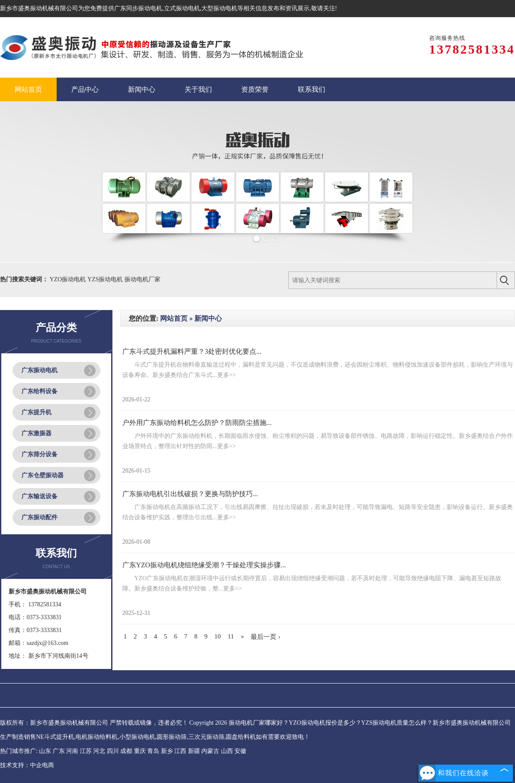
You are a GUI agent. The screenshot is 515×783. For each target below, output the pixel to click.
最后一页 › (265, 636)
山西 (227, 751)
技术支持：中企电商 (27, 765)
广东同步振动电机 (138, 8)
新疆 (194, 751)
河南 (72, 751)
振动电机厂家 (142, 279)
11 (231, 636)
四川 (113, 751)
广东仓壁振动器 (42, 475)
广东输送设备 (39, 496)
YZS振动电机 (106, 279)
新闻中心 (208, 318)
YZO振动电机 (69, 279)
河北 (99, 751)
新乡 (167, 751)
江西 (180, 751)
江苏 (86, 751)
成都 (126, 751)
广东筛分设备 (39, 454)
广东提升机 (36, 412)
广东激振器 (36, 433)
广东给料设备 (39, 391)
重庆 (140, 751)
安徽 (240, 751)
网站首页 (174, 318)
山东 (45, 751)
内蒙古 (210, 751)
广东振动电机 (39, 370)
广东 (59, 751)
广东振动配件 (39, 517)
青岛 (153, 751)
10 (218, 636)
